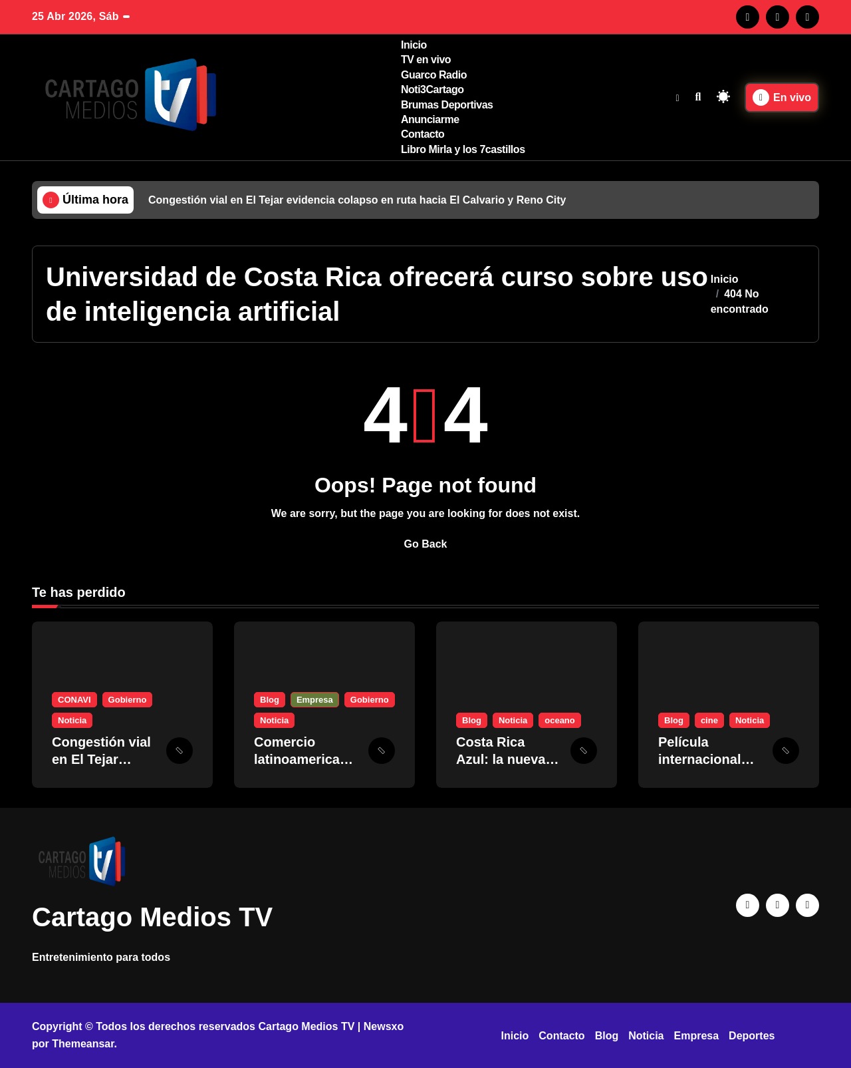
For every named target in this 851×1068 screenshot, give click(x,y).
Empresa (315, 700)
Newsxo (384, 1026)
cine (709, 720)
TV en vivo (426, 59)
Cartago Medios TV (152, 917)
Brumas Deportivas (447, 104)
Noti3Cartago (432, 89)
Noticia (72, 720)
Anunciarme (430, 119)
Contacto (423, 134)
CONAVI (74, 700)
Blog (269, 700)
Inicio (414, 45)
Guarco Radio (434, 75)
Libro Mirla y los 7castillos (463, 149)
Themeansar (83, 1043)
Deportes (752, 1035)
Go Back (425, 544)
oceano (560, 720)
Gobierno (127, 700)
